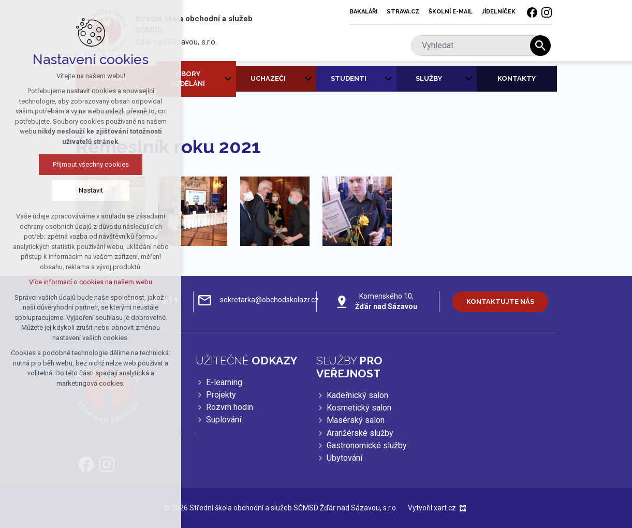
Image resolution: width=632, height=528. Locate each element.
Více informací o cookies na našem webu (77, 282)
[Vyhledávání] (540, 45)
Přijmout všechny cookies (77, 164)
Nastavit (77, 190)
